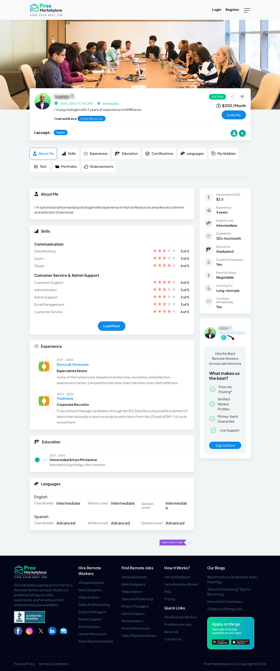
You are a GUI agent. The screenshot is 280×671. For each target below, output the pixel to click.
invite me (234, 115)
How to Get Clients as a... (226, 601)
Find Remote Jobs (137, 567)
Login (216, 9)
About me (43, 153)
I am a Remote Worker (181, 584)
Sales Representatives (95, 641)
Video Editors (88, 597)
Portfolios (66, 166)
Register (232, 9)
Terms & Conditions (54, 664)
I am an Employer (177, 577)
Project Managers (92, 612)
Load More (111, 326)
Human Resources (92, 634)
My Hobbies (223, 153)
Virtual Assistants (91, 582)
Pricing (169, 599)
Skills (69, 153)
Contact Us (172, 639)
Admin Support (90, 619)
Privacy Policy (24, 664)
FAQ (167, 591)
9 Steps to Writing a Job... (226, 609)
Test (40, 166)
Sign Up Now (225, 445)
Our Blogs (216, 567)
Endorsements (98, 166)
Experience (96, 153)
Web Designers (90, 590)
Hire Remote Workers (181, 617)
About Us (171, 631)
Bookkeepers (89, 626)
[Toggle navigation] (247, 10)
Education (126, 153)
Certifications (159, 153)
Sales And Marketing (94, 604)
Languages (192, 153)
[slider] (164, 251)
